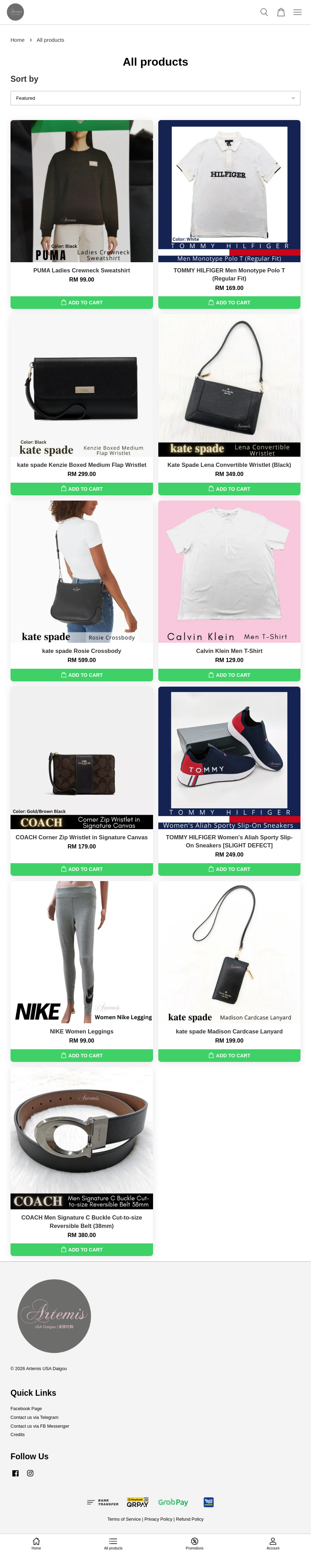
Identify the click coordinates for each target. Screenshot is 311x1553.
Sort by (24, 79)
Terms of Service (124, 1519)
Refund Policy (190, 1519)
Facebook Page (26, 1408)
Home (18, 40)
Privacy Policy (158, 1519)
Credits (18, 1434)
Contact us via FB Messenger (40, 1426)
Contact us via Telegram (35, 1417)
